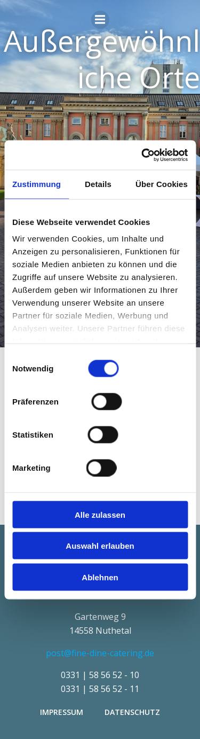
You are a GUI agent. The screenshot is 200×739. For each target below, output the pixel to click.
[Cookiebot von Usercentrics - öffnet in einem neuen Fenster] (142, 155)
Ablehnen (100, 576)
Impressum (61, 712)
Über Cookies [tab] (161, 184)
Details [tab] (98, 184)
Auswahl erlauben (100, 545)
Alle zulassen (100, 514)
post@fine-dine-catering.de (100, 653)
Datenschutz (132, 712)
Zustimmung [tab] (36, 184)
